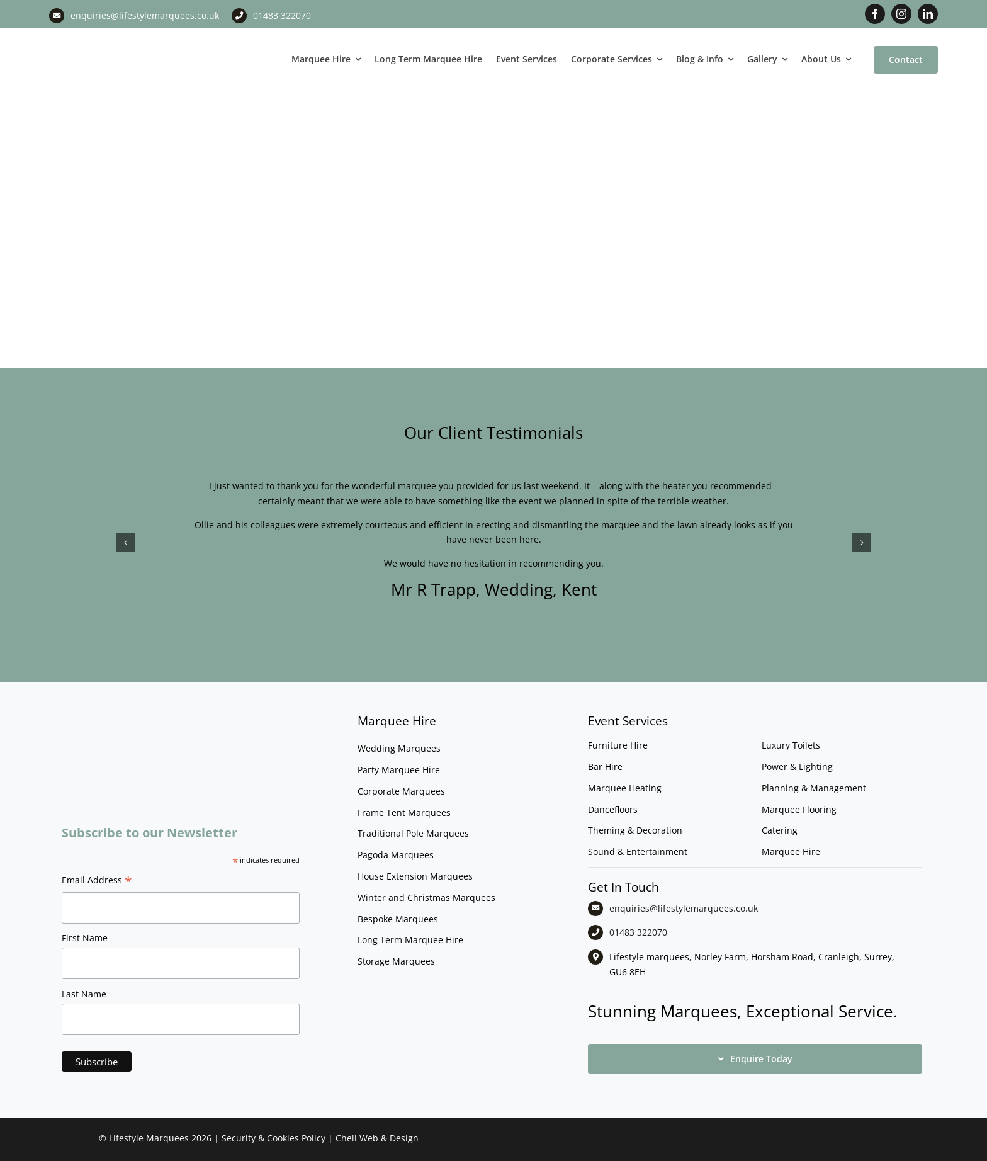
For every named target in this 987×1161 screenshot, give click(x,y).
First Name (85, 938)
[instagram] (901, 14)
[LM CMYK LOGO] (112, 37)
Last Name (84, 994)
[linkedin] (928, 14)
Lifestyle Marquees (149, 1138)
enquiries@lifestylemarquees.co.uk (144, 15)
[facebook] (875, 14)
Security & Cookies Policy (273, 1138)
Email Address (97, 881)
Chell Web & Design (377, 1138)
